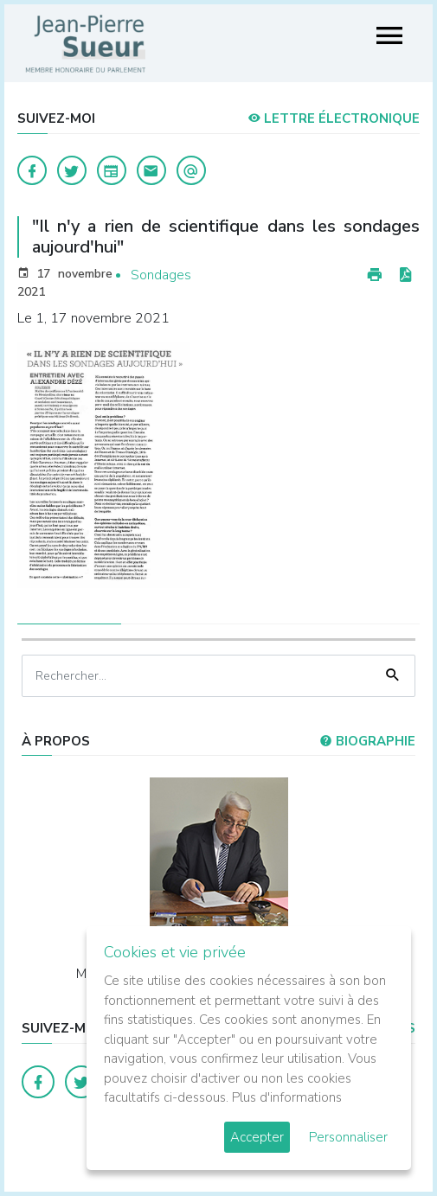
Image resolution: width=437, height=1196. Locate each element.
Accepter (257, 1137)
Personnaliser (348, 1137)
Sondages (161, 275)
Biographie (367, 741)
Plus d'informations (287, 1097)
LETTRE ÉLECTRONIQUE (333, 118)
